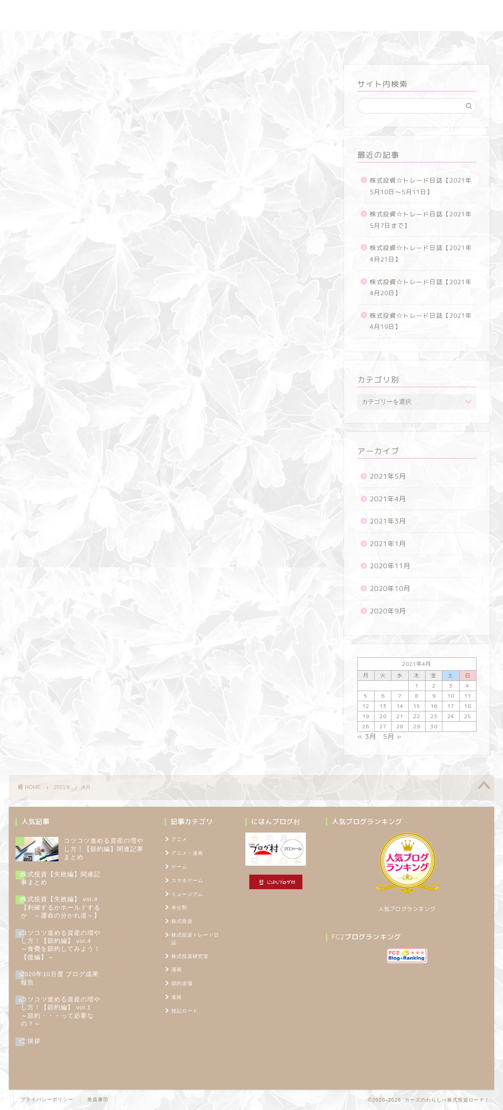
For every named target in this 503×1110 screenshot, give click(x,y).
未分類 (179, 907)
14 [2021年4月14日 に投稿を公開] (399, 706)
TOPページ (400, 42)
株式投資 (182, 921)
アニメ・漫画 (187, 853)
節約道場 (244, 42)
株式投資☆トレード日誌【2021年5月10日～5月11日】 (421, 186)
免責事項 (97, 1099)
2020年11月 (390, 566)
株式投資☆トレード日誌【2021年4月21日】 (421, 253)
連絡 (176, 997)
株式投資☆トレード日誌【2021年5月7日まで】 (421, 220)
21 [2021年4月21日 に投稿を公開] (399, 716)
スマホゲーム (187, 880)
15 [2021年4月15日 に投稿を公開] (416, 706)
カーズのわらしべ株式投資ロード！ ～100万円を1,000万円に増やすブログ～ (251, 15)
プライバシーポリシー (47, 1099)
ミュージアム (187, 894)
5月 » (392, 736)
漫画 (176, 969)
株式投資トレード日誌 (118, 42)
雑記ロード (292, 42)
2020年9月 (388, 611)
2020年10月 (390, 588)
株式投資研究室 (189, 42)
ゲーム (179, 866)
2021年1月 (388, 543)
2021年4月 (388, 499)
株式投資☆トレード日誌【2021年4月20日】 (421, 287)
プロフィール (346, 42)
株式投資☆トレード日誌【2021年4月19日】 (421, 321)
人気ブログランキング (407, 909)
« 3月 (366, 736)
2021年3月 (388, 521)
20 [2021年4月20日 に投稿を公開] (383, 716)
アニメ (179, 839)
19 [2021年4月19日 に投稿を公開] (365, 716)
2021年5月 (388, 476)
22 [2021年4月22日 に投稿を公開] (416, 716)
